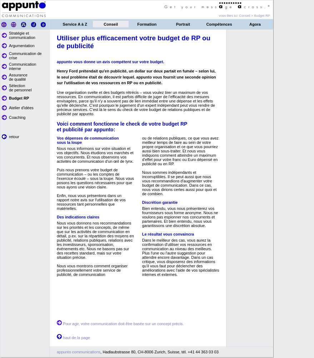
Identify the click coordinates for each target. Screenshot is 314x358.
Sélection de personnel (20, 88)
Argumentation (22, 46)
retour (14, 137)
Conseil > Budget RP (254, 15)
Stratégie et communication (22, 35)
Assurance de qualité (18, 77)
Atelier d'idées (21, 108)
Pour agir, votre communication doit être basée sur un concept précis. (123, 324)
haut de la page (76, 338)
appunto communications (78, 352)
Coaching (17, 117)
